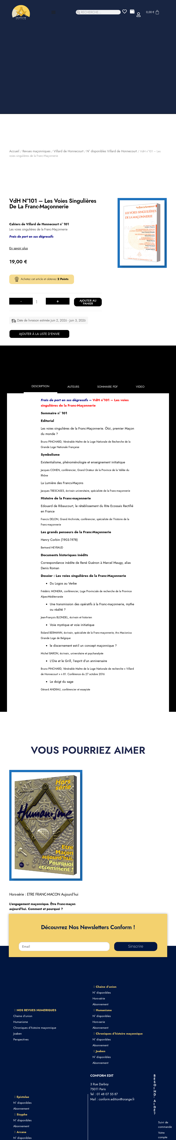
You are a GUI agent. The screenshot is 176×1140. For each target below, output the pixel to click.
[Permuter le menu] (53, 12)
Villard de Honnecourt (68, 151)
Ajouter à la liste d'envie (39, 334)
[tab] (40, 387)
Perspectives (20, 1039)
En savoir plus (18, 248)
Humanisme (20, 1022)
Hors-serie (99, 1022)
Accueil (14, 151)
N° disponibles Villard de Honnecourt (111, 151)
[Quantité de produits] (38, 302)
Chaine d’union (22, 1016)
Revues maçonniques (36, 151)
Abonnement (100, 1004)
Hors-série (99, 998)
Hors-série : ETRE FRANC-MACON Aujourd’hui (43, 894)
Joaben (17, 1033)
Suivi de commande (160, 1124)
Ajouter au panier (87, 302)
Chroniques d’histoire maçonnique (34, 1028)
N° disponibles (102, 992)
